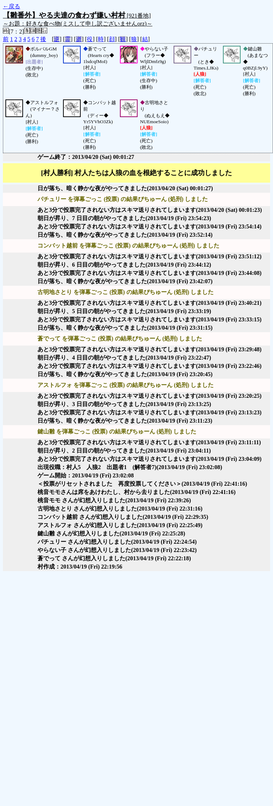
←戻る (11, 6)
